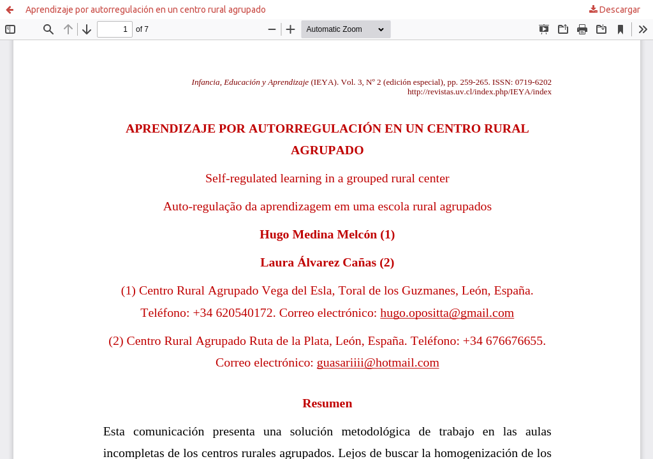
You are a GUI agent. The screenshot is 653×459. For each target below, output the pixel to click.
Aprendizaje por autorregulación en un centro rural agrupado (146, 9)
